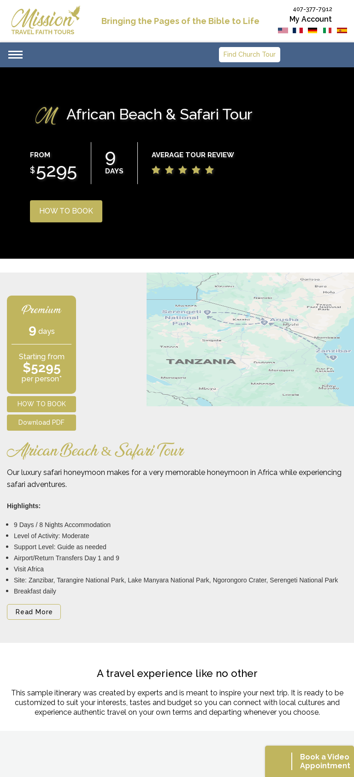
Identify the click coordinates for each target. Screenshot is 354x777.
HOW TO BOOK (66, 211)
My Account (310, 19)
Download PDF (41, 422)
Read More (34, 612)
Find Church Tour (250, 54)
